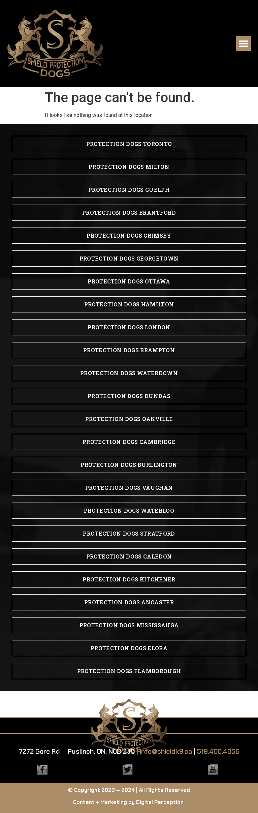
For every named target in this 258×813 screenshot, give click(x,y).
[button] (243, 43)
